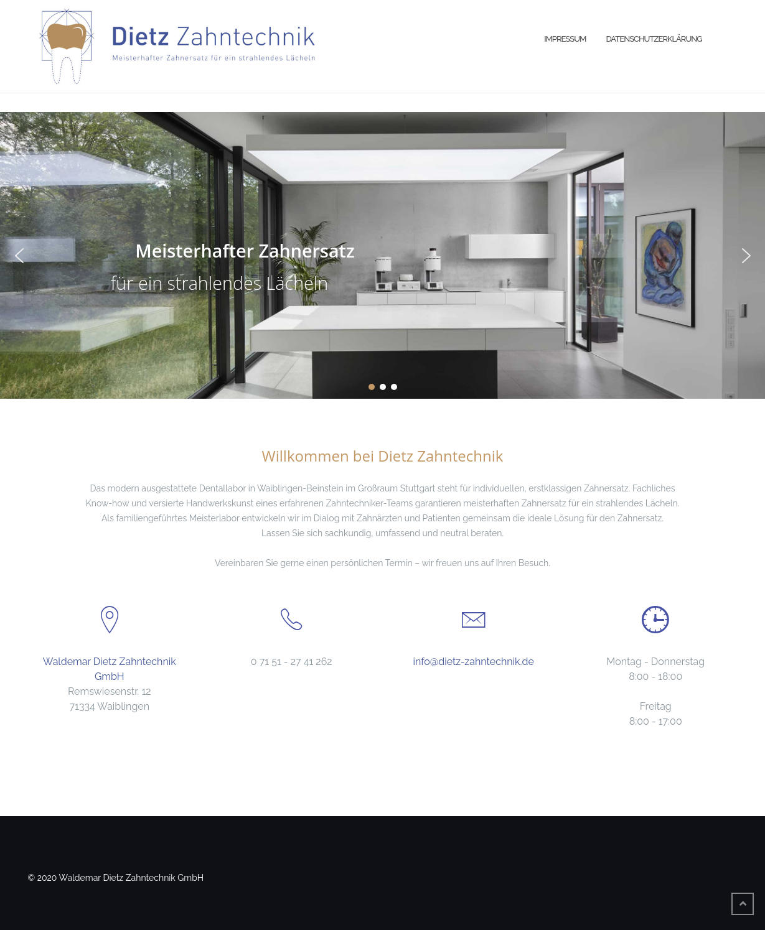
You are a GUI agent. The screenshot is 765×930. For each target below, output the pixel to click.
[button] (19, 256)
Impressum (565, 39)
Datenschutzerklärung (654, 39)
